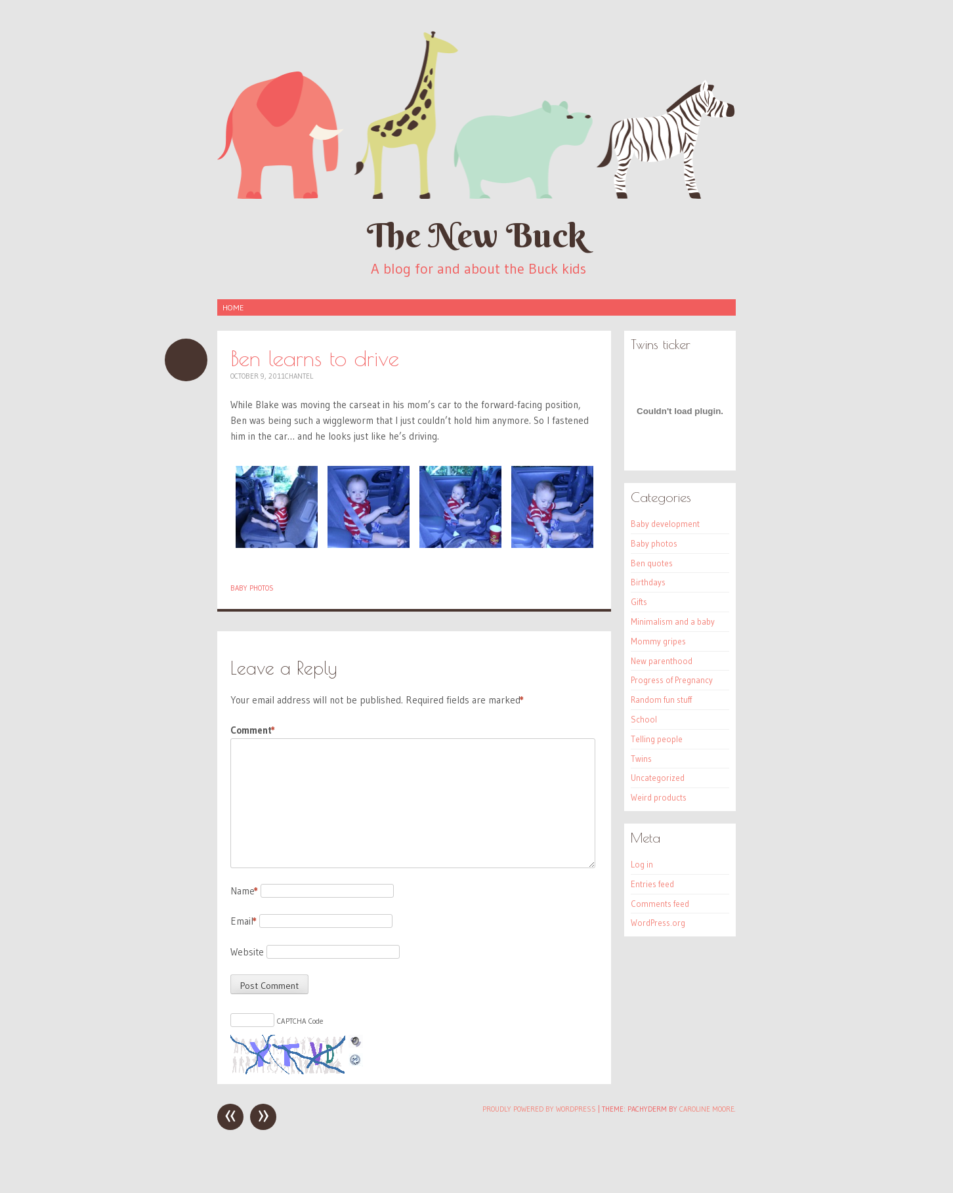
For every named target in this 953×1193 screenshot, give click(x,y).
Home (233, 307)
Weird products (659, 797)
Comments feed (660, 903)
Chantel (299, 376)
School (644, 719)
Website (247, 952)
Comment (252, 730)
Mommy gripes (658, 641)
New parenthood (661, 661)
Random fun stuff (661, 699)
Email (243, 921)
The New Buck (476, 235)
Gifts (639, 601)
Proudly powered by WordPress (539, 1109)
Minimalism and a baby (673, 621)
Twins (641, 758)
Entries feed (652, 884)
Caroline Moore (706, 1109)
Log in (642, 864)
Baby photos (252, 588)
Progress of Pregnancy (672, 680)
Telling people (657, 739)
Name (244, 891)
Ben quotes (652, 563)
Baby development (665, 523)
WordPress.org (658, 922)
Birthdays (648, 582)
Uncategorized (658, 777)
